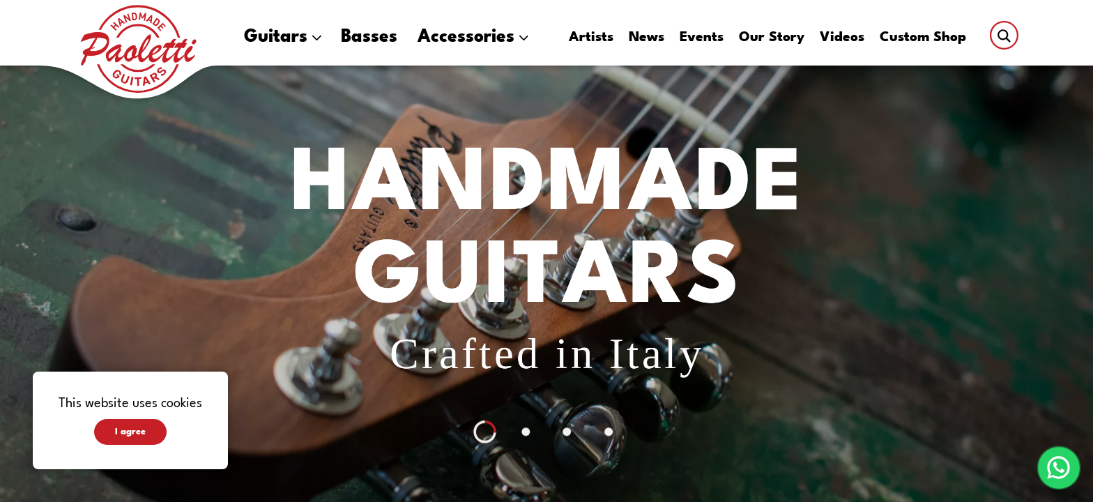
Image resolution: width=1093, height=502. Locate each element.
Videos (842, 38)
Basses (369, 37)
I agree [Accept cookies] (130, 431)
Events (702, 38)
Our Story (771, 38)
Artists (591, 38)
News (646, 38)
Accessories (473, 37)
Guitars (282, 37)
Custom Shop (923, 38)
